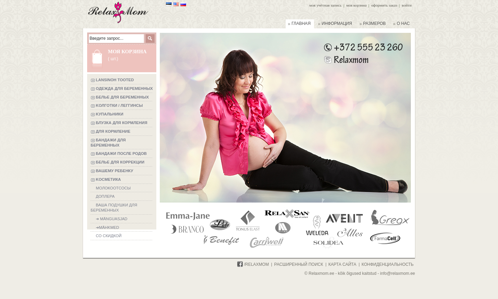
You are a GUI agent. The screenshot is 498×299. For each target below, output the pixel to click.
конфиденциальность (388, 264)
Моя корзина (356, 5)
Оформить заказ (384, 5)
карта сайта (343, 264)
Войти (407, 5)
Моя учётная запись (325, 5)
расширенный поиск (298, 264)
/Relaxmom (253, 264)
